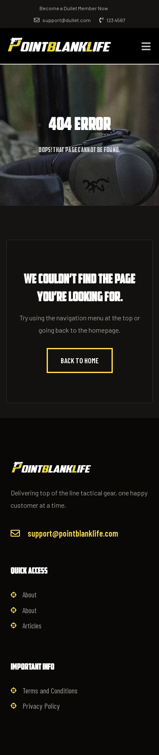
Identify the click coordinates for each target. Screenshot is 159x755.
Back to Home (80, 360)
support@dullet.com (62, 20)
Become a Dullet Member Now (73, 8)
